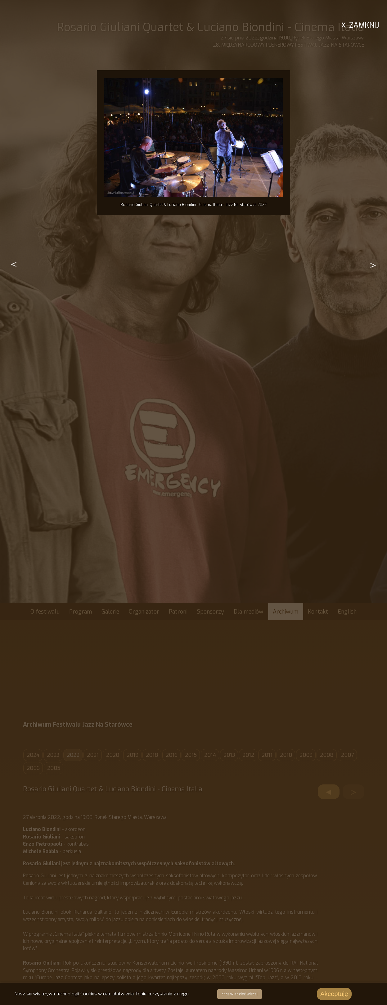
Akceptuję (333, 994)
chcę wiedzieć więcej (239, 994)
